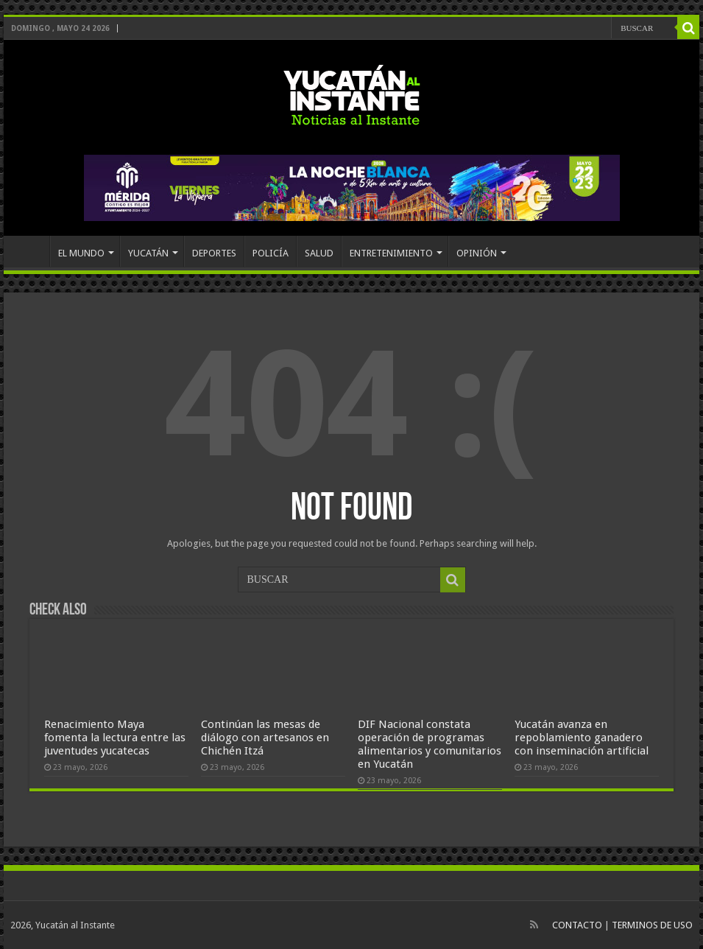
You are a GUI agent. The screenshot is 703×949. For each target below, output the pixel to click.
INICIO (30, 251)
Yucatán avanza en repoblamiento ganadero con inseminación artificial (582, 737)
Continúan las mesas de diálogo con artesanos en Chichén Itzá (265, 737)
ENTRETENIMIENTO (391, 253)
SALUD (319, 253)
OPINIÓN (476, 253)
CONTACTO (577, 925)
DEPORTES (214, 253)
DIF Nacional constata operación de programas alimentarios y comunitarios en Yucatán (429, 744)
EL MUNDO (81, 253)
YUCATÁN (148, 253)
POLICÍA (270, 253)
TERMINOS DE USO (652, 925)
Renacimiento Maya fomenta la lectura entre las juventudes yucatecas (115, 737)
